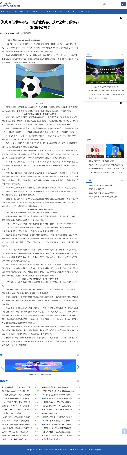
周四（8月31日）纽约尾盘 (98, 98)
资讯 (8, 11)
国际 (48, 11)
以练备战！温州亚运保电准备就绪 (101, 185)
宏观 (87, 11)
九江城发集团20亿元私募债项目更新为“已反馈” (58, 432)
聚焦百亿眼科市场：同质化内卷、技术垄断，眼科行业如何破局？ (17, 387)
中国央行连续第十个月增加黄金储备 (95, 157)
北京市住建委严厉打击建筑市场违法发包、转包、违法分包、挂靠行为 (17, 402)
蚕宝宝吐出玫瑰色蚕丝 (97, 189)
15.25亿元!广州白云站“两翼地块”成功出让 (105, 82)
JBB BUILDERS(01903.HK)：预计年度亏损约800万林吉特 (17, 409)
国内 (41, 11)
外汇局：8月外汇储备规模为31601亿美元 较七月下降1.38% (115, 157)
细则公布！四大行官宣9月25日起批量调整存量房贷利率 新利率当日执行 (58, 424)
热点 (74, 11)
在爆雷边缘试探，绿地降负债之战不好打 (17, 428)
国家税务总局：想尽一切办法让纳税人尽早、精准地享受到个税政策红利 (17, 395)
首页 (2, 11)
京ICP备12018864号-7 (72, 450)
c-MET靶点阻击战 (50, 413)
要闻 (35, 11)
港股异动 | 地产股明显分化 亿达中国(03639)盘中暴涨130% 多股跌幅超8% (58, 435)
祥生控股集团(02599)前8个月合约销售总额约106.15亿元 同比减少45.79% (58, 409)
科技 (15, 11)
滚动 (81, 11)
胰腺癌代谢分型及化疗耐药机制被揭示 (102, 193)
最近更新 (4, 381)
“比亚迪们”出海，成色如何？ (12, 413)
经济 (28, 11)
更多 (122, 54)
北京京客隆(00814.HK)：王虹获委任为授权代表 (58, 406)
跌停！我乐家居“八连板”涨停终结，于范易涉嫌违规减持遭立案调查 (58, 387)
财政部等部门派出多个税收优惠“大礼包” (103, 197)
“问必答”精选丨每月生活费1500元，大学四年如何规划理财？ (58, 391)
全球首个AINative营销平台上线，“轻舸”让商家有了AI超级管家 (17, 391)
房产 (61, 11)
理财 (68, 11)
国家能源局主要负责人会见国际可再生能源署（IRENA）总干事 (58, 398)
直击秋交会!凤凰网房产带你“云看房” (15, 435)
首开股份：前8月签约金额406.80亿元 (57, 428)
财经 (22, 11)
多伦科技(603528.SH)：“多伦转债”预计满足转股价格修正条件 (17, 406)
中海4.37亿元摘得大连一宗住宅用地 (56, 421)
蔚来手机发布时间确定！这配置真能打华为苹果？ (17, 421)
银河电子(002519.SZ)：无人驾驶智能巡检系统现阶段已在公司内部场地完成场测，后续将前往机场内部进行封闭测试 (58, 402)
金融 (54, 11)
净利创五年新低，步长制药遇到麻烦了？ (58, 417)
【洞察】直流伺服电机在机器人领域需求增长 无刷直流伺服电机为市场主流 (17, 417)
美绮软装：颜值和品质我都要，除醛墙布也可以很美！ (17, 424)
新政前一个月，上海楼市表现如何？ (15, 432)
